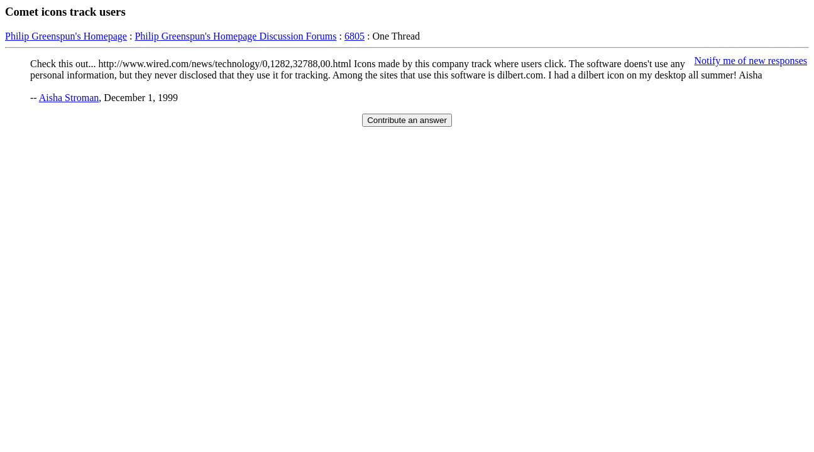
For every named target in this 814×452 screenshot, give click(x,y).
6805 (354, 36)
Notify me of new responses (750, 60)
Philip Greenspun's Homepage (66, 36)
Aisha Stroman (69, 97)
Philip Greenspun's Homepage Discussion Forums (235, 36)
